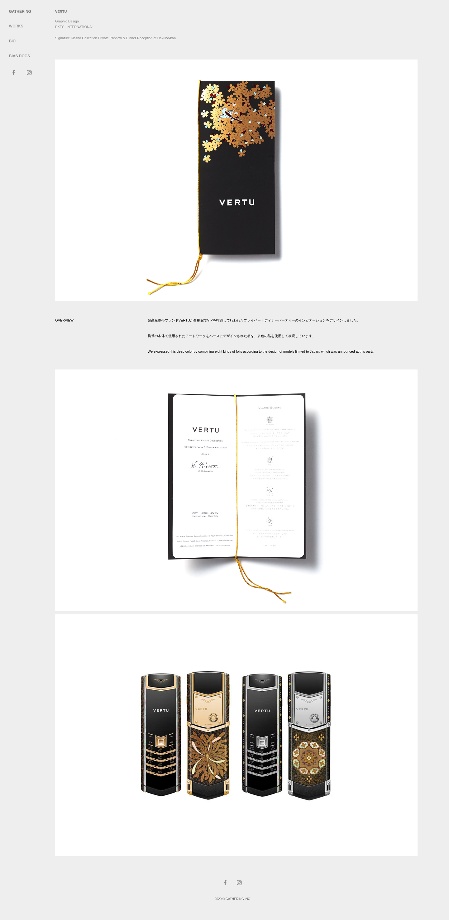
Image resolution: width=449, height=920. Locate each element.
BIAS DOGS (19, 56)
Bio (12, 41)
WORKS (16, 26)
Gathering (20, 11)
